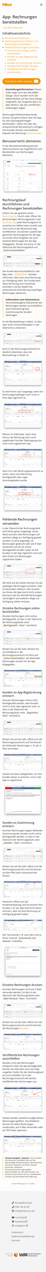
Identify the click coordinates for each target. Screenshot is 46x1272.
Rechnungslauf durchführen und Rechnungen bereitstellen (21, 43)
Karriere (16, 1240)
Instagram (20, 1225)
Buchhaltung (9, 222)
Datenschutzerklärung (23, 1236)
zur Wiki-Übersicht (13, 27)
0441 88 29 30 (22, 1206)
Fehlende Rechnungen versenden (22, 47)
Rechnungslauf (10, 216)
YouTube (19, 1217)
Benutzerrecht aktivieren (17, 38)
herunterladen (33, 133)
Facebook (20, 1221)
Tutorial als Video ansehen (19, 81)
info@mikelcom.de (24, 1210)
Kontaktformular (23, 1202)
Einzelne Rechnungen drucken (22, 66)
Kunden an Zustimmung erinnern (24, 62)
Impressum (17, 1232)
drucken (24, 1028)
